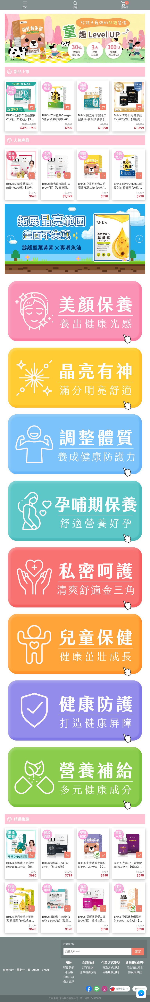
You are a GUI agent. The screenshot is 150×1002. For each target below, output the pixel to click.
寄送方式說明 (111, 967)
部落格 (69, 972)
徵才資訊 (68, 981)
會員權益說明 (135, 962)
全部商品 (88, 962)
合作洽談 (68, 977)
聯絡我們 (68, 967)
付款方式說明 (110, 962)
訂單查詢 (87, 967)
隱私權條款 (135, 972)
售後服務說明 (111, 972)
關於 (69, 962)
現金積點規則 (135, 967)
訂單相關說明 (88, 972)
